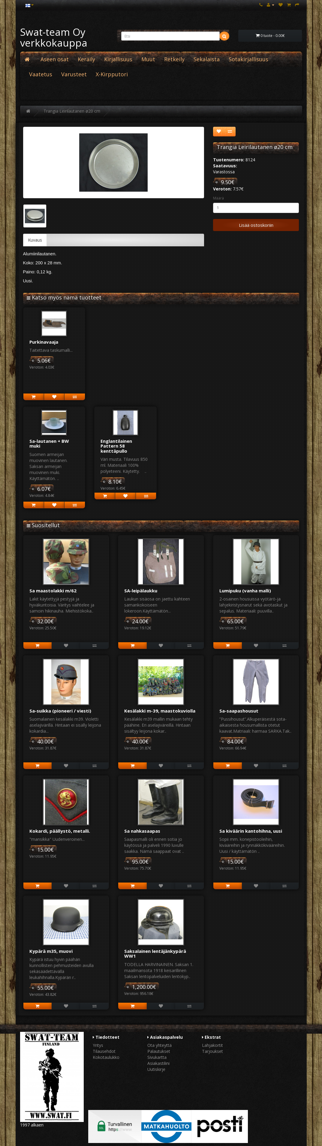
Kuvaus (35, 240)
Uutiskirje (156, 1069)
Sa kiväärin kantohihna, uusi (250, 831)
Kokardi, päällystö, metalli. (59, 831)
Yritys (98, 1045)
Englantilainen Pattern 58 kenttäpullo (116, 446)
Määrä (218, 198)
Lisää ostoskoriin (256, 225)
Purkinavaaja (43, 342)
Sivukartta (157, 1057)
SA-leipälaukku (140, 591)
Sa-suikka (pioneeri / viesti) (60, 711)
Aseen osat (55, 59)
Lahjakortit (212, 1045)
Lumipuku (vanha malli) (245, 591)
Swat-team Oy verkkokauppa (53, 37)
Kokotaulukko (106, 1057)
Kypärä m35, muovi (51, 951)
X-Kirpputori (112, 74)
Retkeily (174, 59)
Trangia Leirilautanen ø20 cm (72, 111)
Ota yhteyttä (159, 1045)
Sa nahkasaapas (142, 831)
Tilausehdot (104, 1051)
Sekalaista (207, 59)
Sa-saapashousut (238, 711)
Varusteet (74, 74)
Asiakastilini (158, 1063)
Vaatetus (40, 74)
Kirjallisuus (118, 59)
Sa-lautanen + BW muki (49, 443)
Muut (148, 59)
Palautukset (158, 1051)
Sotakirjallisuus (248, 59)
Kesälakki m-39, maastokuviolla (159, 711)
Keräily (86, 59)
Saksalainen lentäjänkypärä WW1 (155, 953)
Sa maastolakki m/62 (53, 591)
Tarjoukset (212, 1051)
